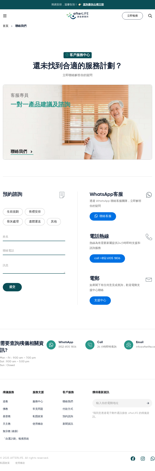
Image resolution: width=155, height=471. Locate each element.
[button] (103, 216)
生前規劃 (13, 211)
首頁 (5, 26)
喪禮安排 (35, 211)
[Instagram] (142, 458)
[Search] (150, 16)
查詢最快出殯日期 (93, 4)
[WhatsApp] (152, 458)
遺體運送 (35, 221)
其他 (54, 221)
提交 (12, 287)
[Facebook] (133, 458)
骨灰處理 (13, 221)
